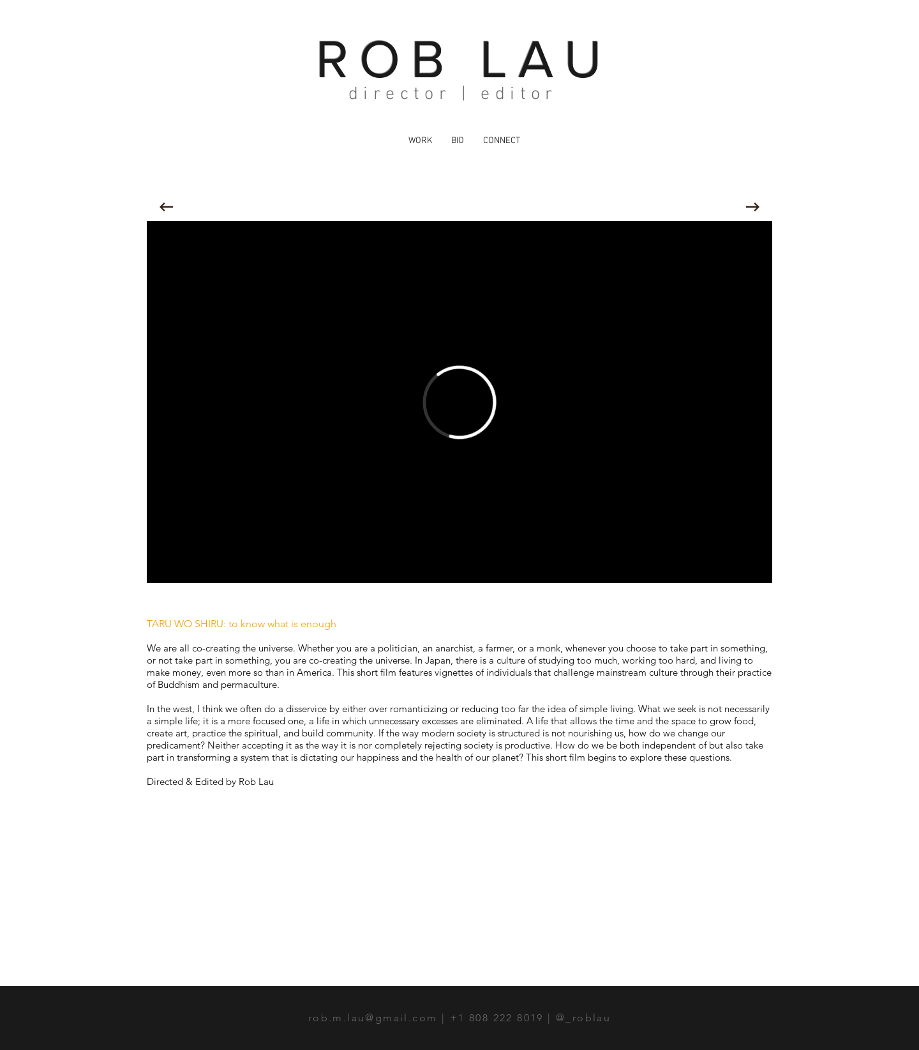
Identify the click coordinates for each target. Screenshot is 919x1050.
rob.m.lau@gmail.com (373, 1018)
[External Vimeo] (459, 402)
